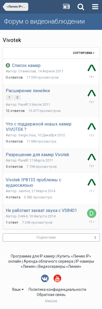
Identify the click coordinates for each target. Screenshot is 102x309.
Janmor (24, 191)
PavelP (23, 104)
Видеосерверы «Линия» (59, 266)
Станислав (27, 71)
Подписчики (46, 237)
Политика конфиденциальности (57, 289)
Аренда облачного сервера (48, 261)
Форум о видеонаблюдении (44, 21)
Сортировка (83, 53)
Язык (18, 289)
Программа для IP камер (33, 256)
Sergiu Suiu (27, 135)
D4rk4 (22, 216)
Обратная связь (51, 294)
